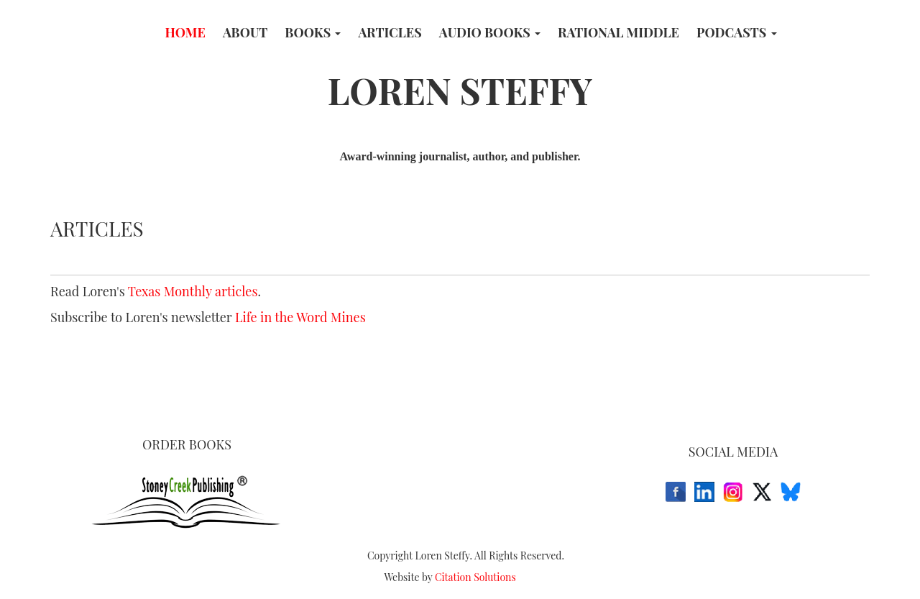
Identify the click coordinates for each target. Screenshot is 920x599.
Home (185, 32)
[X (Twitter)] (762, 492)
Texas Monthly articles (193, 291)
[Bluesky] (791, 492)
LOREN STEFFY (460, 90)
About (245, 32)
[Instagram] (733, 492)
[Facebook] (676, 492)
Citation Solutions (475, 577)
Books (313, 32)
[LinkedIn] (704, 492)
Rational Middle (618, 32)
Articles (389, 32)
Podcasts (736, 32)
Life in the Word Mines (300, 317)
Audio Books (489, 32)
